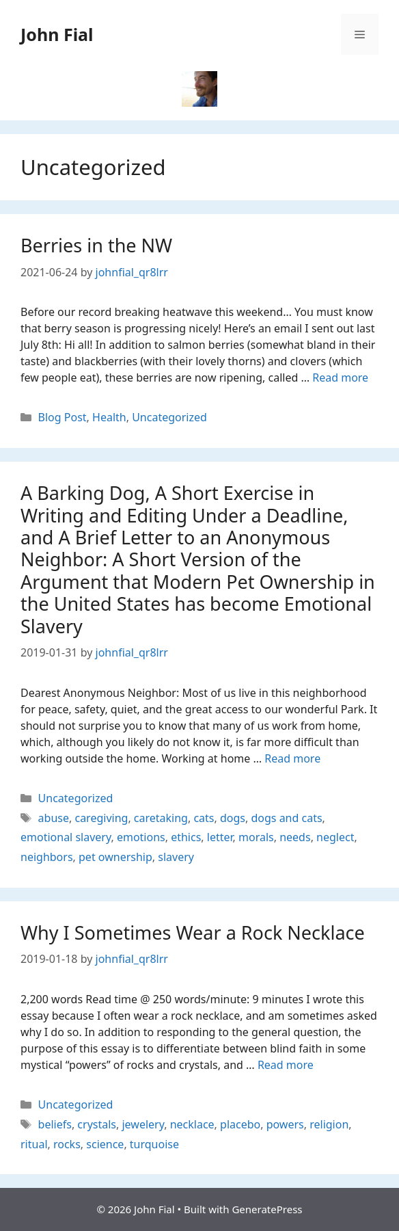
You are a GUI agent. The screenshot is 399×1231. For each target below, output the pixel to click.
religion (328, 1124)
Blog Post (62, 417)
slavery (176, 856)
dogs (232, 817)
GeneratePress (267, 1209)
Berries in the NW (96, 245)
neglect (335, 837)
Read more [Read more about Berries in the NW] (340, 377)
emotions (141, 837)
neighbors (46, 856)
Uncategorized (169, 417)
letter (220, 837)
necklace (192, 1124)
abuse (53, 817)
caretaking (161, 817)
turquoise (154, 1144)
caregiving (101, 817)
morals (256, 837)
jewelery (143, 1124)
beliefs (55, 1124)
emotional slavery (65, 837)
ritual (34, 1144)
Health (109, 417)
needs (294, 837)
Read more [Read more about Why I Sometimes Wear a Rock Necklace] (286, 1064)
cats (203, 817)
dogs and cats (286, 817)
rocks (67, 1144)
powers (285, 1124)
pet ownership (115, 856)
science (105, 1144)
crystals (96, 1124)
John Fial (57, 34)
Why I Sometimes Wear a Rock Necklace (192, 932)
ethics (186, 837)
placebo (240, 1124)
